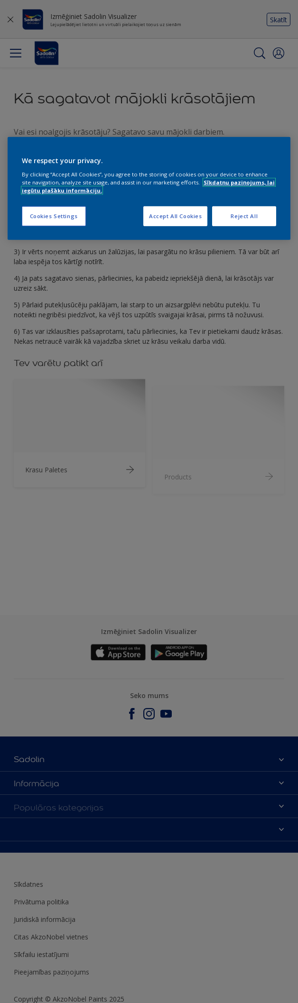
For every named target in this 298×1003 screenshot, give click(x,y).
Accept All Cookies (175, 216)
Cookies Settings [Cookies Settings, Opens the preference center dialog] (54, 216)
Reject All (244, 216)
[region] (149, 188)
